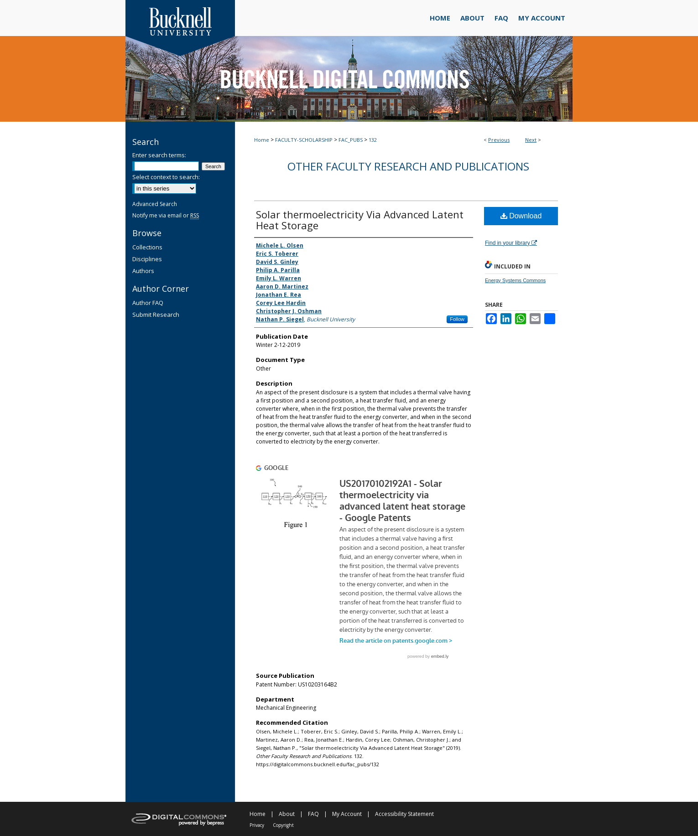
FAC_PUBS (351, 139)
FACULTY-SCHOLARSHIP (304, 139)
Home (261, 139)
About (287, 814)
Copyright (283, 825)
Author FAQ (147, 303)
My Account (347, 814)
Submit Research (155, 314)
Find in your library (511, 243)
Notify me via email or (165, 215)
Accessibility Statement (404, 814)
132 (373, 139)
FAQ (313, 814)
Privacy (257, 825)
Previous (499, 139)
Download (521, 216)
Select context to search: (166, 177)
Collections (147, 247)
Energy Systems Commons (515, 280)
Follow (457, 319)
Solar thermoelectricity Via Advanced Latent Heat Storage (360, 219)
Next (531, 139)
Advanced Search (154, 204)
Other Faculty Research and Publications (408, 166)
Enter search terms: (159, 155)
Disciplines (147, 259)
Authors (143, 271)
